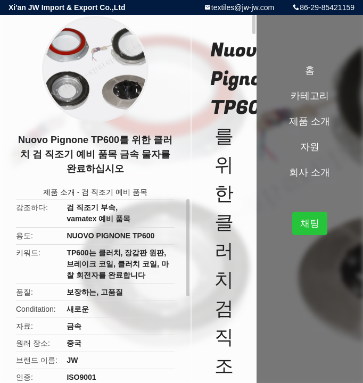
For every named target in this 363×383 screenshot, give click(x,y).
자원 (309, 146)
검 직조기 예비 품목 (114, 192)
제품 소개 (59, 192)
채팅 (309, 223)
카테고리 (310, 95)
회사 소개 (309, 172)
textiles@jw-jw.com (242, 7)
